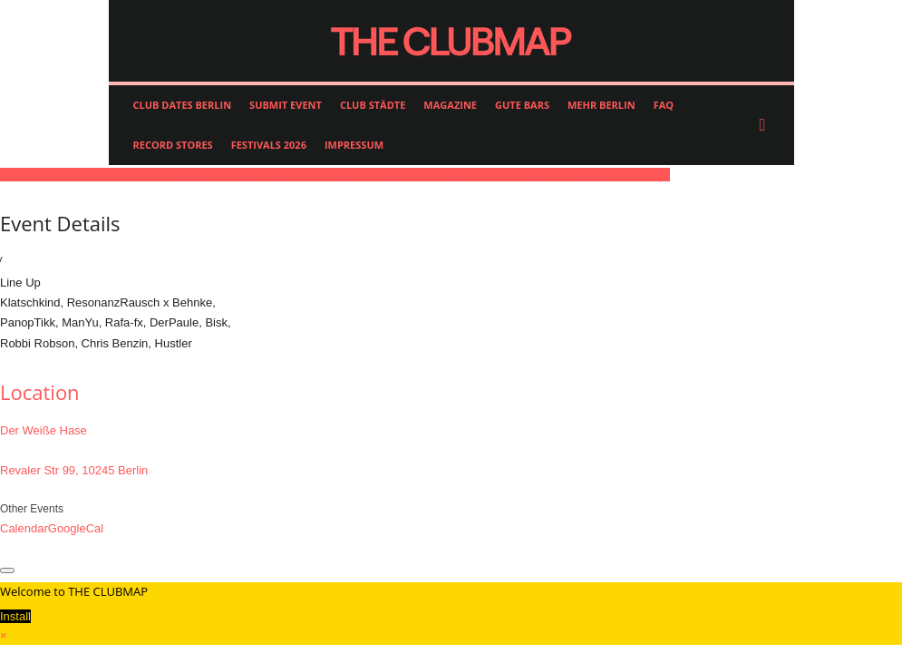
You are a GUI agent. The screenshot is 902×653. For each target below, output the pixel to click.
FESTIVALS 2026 (268, 144)
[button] (767, 125)
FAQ (664, 105)
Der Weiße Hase (43, 430)
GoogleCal (75, 528)
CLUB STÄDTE (372, 105)
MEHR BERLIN (601, 105)
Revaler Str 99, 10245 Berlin (74, 470)
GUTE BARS (522, 105)
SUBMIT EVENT (285, 105)
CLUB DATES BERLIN (182, 105)
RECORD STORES (173, 144)
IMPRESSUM (354, 144)
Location (40, 391)
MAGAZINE (450, 105)
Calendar (24, 528)
